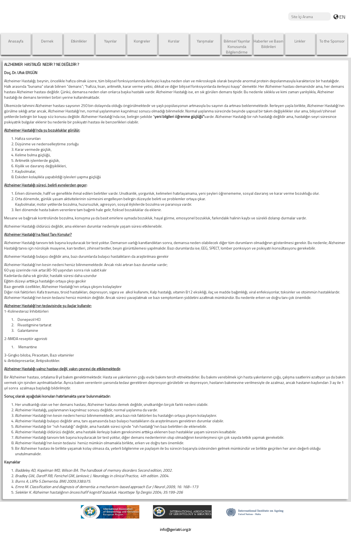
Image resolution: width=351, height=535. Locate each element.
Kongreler (142, 41)
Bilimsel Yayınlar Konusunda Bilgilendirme (237, 46)
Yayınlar (110, 41)
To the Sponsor (332, 41)
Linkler (300, 41)
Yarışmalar (205, 41)
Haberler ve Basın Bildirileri (268, 43)
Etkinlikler (79, 41)
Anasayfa (15, 41)
